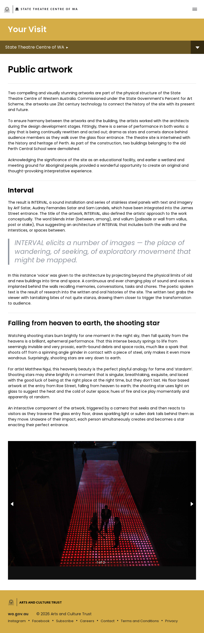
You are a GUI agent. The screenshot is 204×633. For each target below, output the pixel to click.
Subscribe (65, 620)
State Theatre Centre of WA (49, 9)
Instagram (17, 620)
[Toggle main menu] (194, 9)
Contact (107, 620)
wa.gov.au (18, 614)
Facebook (41, 620)
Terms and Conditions (140, 620)
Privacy (171, 620)
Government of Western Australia (7, 9)
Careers (87, 620)
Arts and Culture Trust (40, 602)
